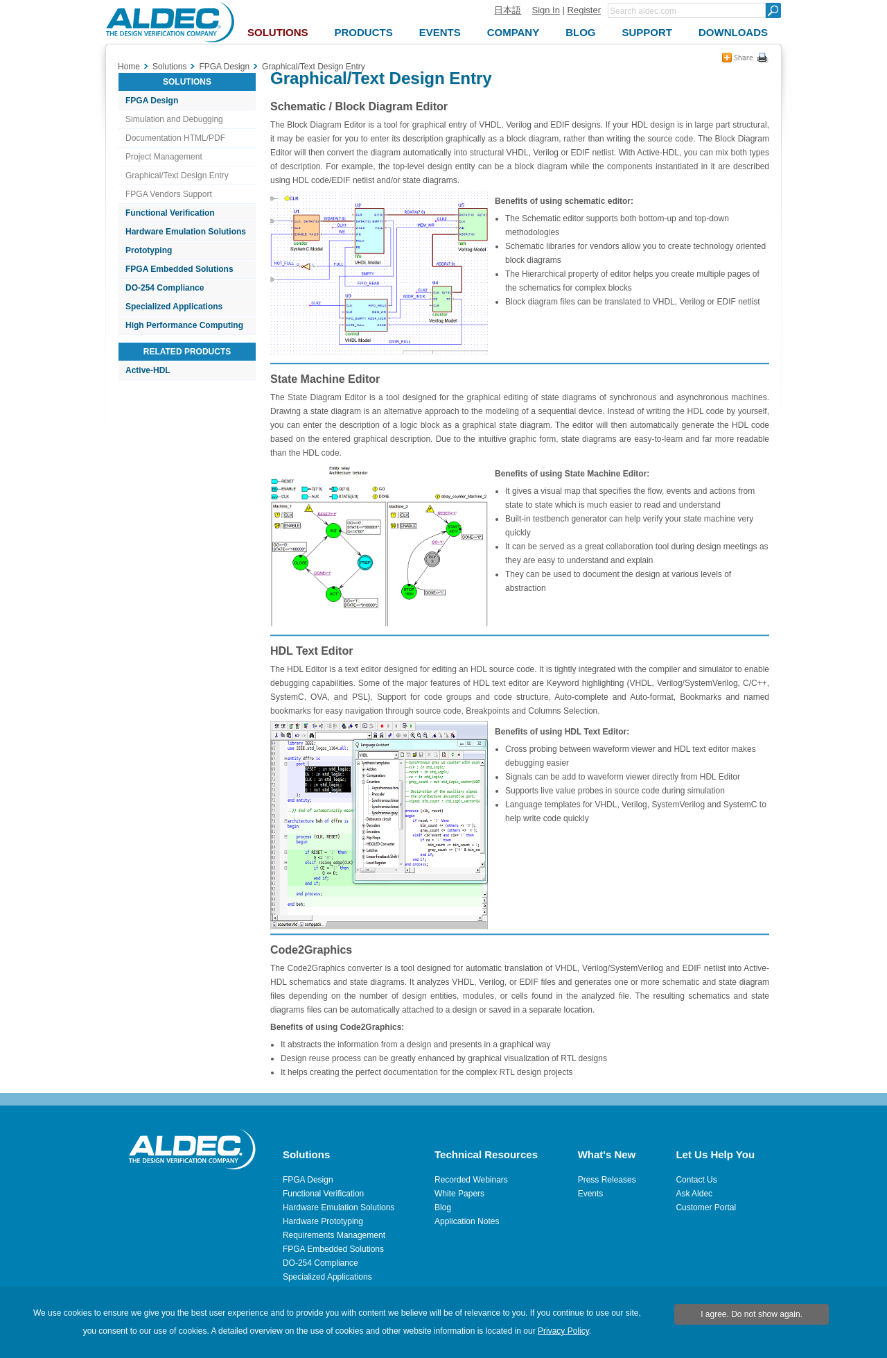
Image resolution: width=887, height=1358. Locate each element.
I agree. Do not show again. (751, 1314)
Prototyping (148, 250)
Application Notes (466, 1221)
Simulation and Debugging (174, 119)
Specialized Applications (173, 306)
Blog (442, 1207)
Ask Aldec (694, 1193)
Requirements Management (334, 1235)
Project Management (163, 157)
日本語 (507, 10)
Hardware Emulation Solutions (185, 232)
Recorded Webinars (471, 1180)
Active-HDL (147, 370)
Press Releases (607, 1180)
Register (584, 10)
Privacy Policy (563, 1331)
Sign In (545, 10)
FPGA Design (151, 100)
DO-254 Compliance (164, 288)
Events (591, 1193)
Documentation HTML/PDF (175, 138)
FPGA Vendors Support (168, 194)
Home (129, 66)
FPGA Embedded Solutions (179, 269)
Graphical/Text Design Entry (177, 175)
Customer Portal (706, 1207)
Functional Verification (170, 213)
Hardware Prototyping (323, 1221)
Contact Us (696, 1180)
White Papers (459, 1193)
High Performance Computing (184, 325)
